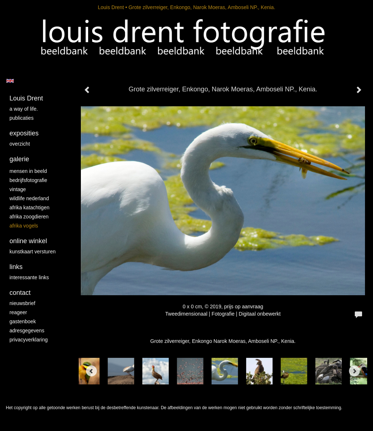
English (10, 81)
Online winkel (28, 241)
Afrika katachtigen (29, 207)
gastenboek (22, 321)
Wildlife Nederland (29, 198)
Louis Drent (111, 7)
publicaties (21, 118)
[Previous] (91, 370)
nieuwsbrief (22, 303)
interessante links (29, 277)
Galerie (19, 159)
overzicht (19, 144)
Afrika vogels (23, 226)
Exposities (24, 133)
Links (16, 266)
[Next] (354, 370)
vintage (17, 189)
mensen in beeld (28, 171)
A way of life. (23, 109)
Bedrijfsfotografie (28, 180)
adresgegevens (26, 330)
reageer (18, 312)
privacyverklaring (28, 340)
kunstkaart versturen (32, 251)
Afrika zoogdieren (28, 217)
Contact (20, 292)
